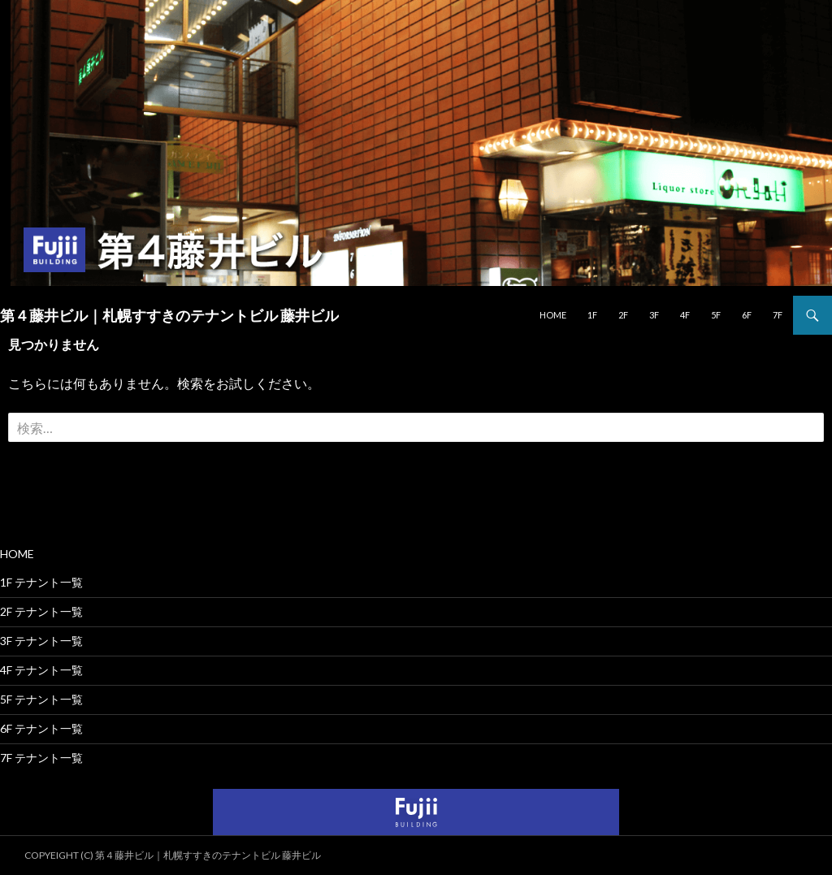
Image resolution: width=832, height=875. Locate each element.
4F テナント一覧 (41, 670)
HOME (553, 315)
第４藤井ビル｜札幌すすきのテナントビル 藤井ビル (169, 315)
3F (654, 315)
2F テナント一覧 (41, 611)
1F (592, 315)
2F (623, 315)
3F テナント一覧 (41, 641)
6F (747, 315)
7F (777, 315)
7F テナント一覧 (41, 758)
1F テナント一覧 (41, 582)
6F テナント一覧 (41, 728)
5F (716, 315)
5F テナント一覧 (41, 699)
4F (685, 315)
